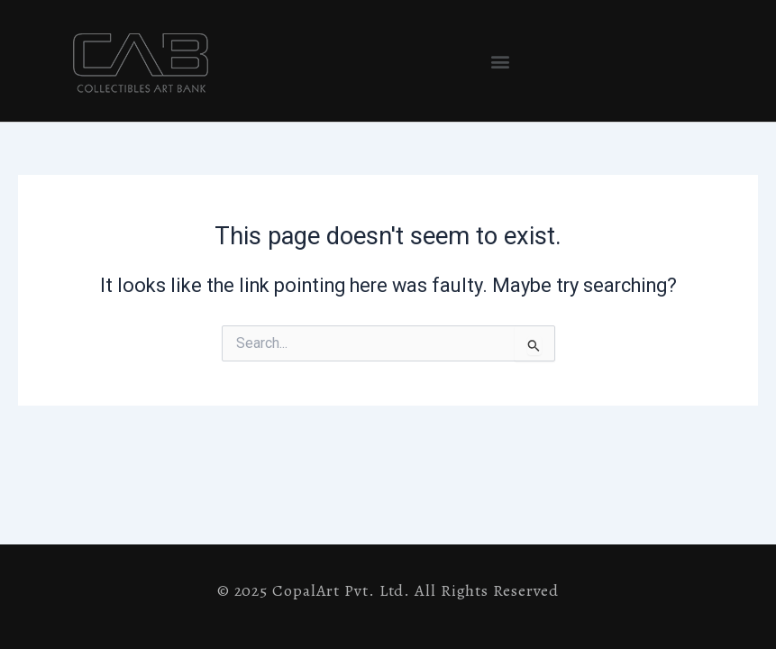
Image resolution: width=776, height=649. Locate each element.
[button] (500, 61)
